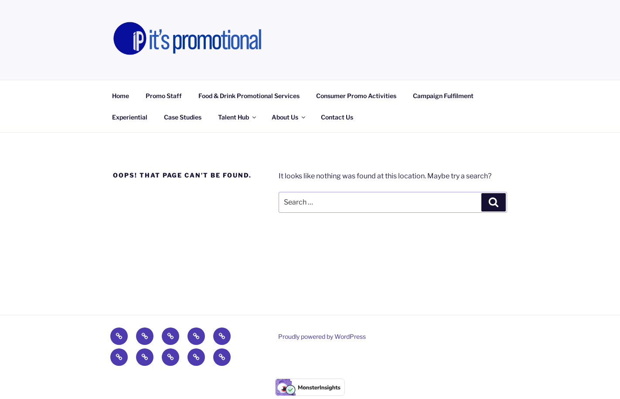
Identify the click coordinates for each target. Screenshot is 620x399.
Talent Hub (237, 117)
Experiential (129, 117)
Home (120, 95)
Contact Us (337, 117)
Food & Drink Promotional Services (249, 95)
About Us (289, 117)
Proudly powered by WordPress (322, 336)
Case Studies (182, 117)
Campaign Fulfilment (443, 95)
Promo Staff (164, 95)
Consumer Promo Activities (356, 95)
